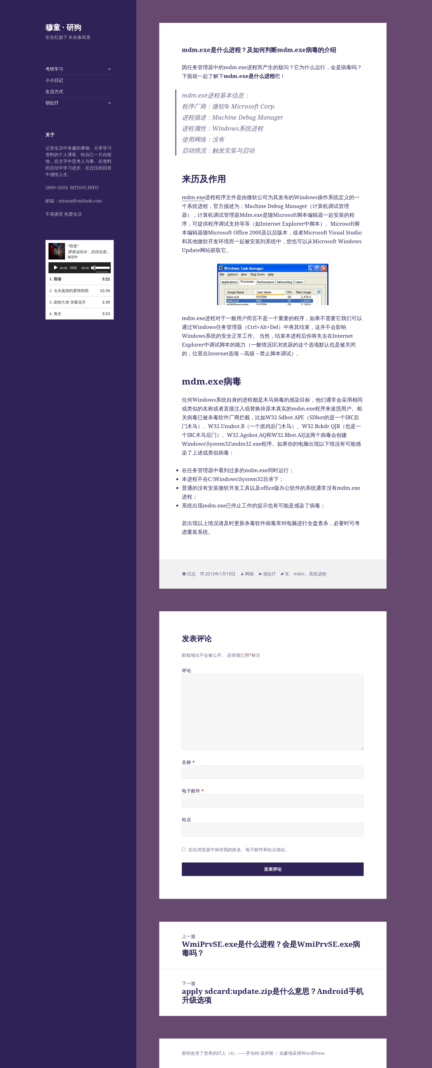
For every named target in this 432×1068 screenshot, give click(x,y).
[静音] (93, 268)
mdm (298, 574)
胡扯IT (52, 103)
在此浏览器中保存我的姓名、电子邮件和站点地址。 (239, 850)
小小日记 (54, 80)
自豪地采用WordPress (302, 1053)
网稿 (249, 574)
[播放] (55, 268)
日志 (191, 574)
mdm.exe (193, 197)
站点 (186, 819)
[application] (79, 267)
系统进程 (317, 574)
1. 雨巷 (55, 279)
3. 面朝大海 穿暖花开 (67, 302)
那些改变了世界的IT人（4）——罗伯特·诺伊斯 (228, 1053)
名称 (188, 762)
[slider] (73, 267)
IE (287, 574)
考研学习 (54, 69)
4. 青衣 (55, 313)
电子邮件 (193, 791)
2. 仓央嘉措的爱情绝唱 (68, 290)
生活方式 (54, 91)
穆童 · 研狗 (63, 27)
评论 (186, 670)
